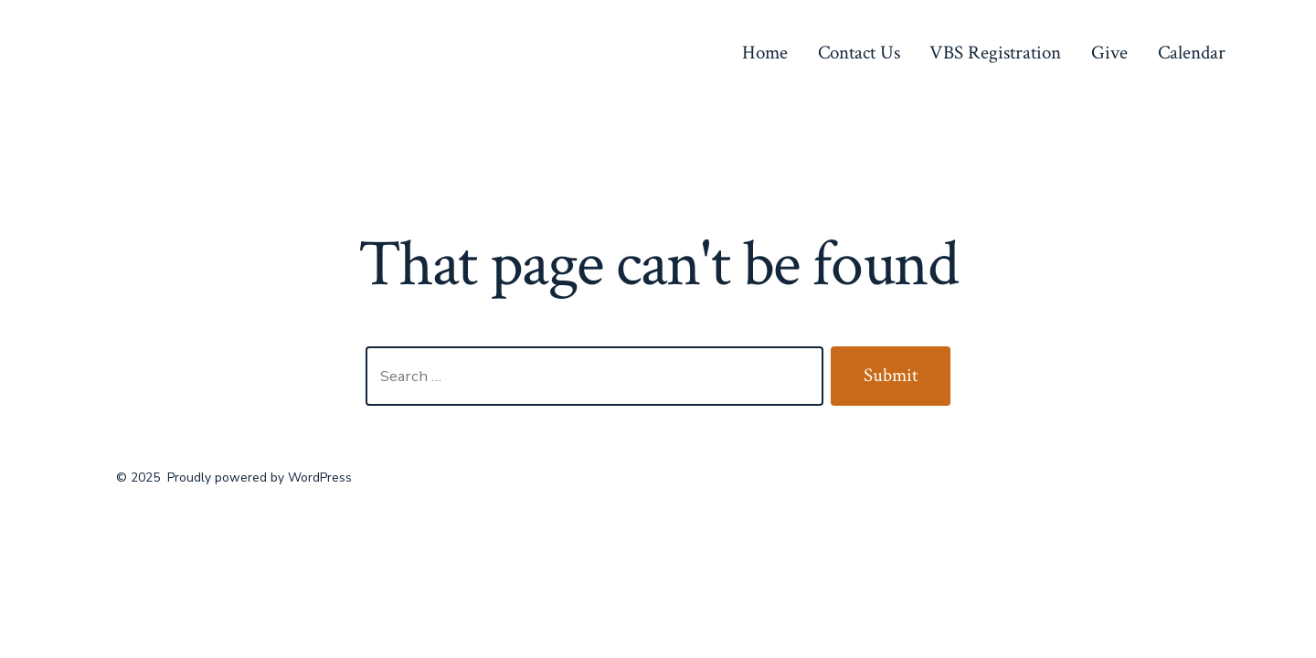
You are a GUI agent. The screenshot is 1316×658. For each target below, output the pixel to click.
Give (1109, 52)
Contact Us (859, 52)
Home (765, 52)
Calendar (1192, 52)
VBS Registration (995, 52)
